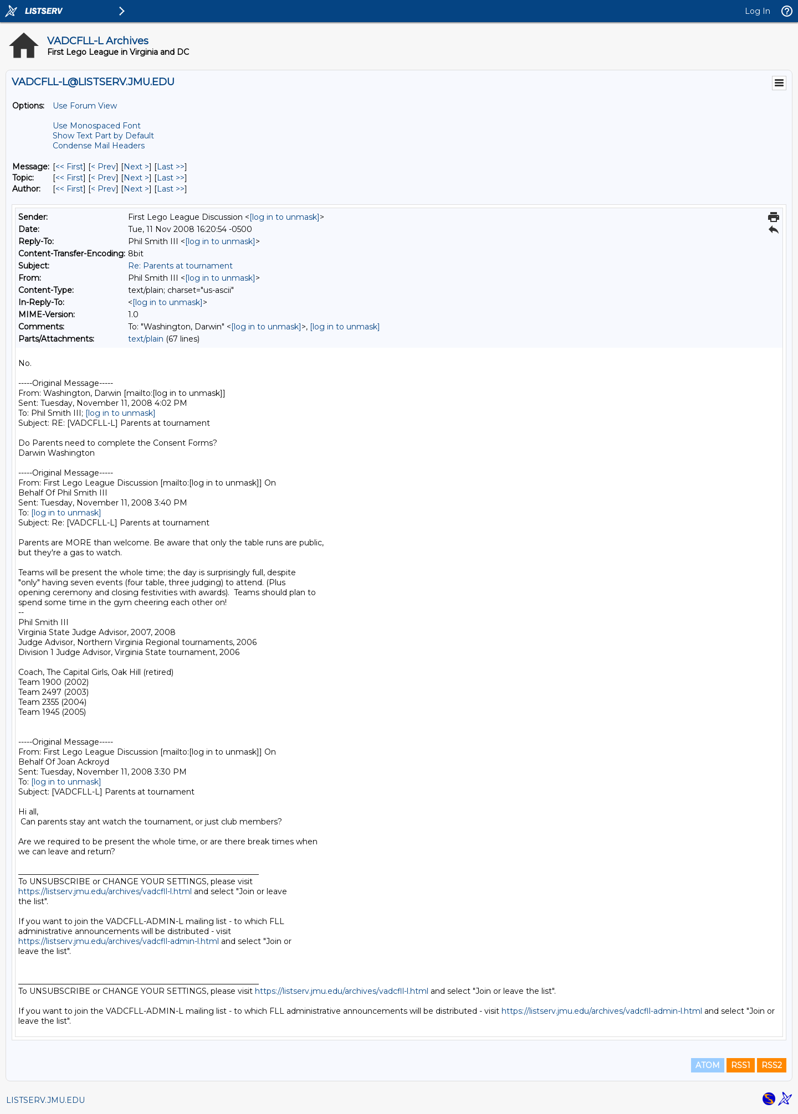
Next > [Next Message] (136, 167)
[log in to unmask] (284, 217)
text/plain (145, 339)
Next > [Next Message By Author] (136, 189)
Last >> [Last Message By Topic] (171, 178)
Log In (757, 11)
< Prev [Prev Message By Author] (103, 189)
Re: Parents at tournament (180, 266)
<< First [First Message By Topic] (69, 178)
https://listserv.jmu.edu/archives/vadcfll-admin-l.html (118, 941)
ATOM (707, 1065)
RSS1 (740, 1065)
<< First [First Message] (69, 167)
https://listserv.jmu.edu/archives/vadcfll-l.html (105, 891)
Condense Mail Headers (99, 146)
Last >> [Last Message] (171, 167)
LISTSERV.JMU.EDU (45, 1100)
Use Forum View (85, 106)
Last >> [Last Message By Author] (171, 189)
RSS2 (771, 1065)
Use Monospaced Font (97, 126)
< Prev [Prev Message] (103, 167)
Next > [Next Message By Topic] (136, 178)
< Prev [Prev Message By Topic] (103, 178)
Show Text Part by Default (103, 136)
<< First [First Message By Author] (69, 189)
